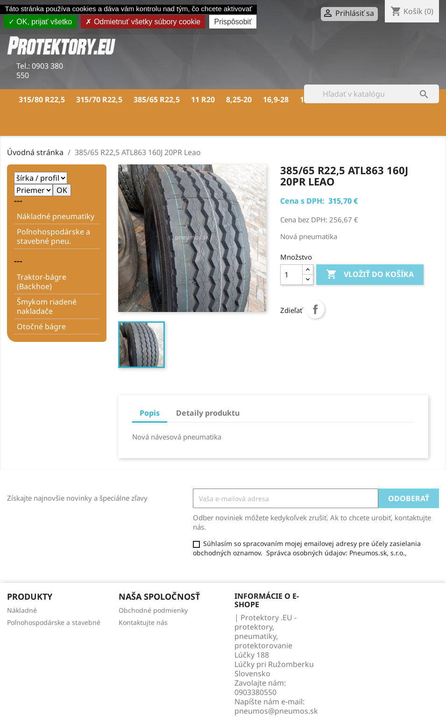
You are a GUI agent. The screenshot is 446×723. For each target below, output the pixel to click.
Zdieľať (315, 309)
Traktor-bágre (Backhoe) (41, 281)
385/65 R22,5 (157, 99)
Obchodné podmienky (153, 610)
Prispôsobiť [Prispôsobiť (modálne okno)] (233, 22)
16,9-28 (276, 99)
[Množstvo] (291, 274)
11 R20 (203, 99)
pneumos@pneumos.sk (276, 711)
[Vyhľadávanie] (371, 94)
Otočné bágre (41, 326)
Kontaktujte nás (143, 622)
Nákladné (22, 610)
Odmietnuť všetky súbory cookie (142, 22)
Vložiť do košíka (370, 275)
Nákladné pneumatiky (55, 216)
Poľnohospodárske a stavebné (53, 622)
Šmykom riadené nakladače (47, 306)
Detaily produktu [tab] (208, 413)
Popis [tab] (150, 413)
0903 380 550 (39, 70)
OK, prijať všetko (40, 22)
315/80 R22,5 (42, 99)
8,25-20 (239, 99)
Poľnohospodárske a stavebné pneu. (53, 236)
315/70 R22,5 (99, 99)
